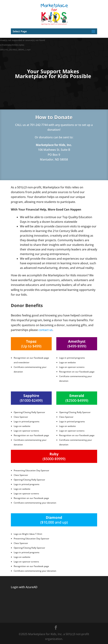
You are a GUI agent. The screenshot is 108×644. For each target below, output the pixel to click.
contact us (45, 330)
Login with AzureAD (24, 587)
